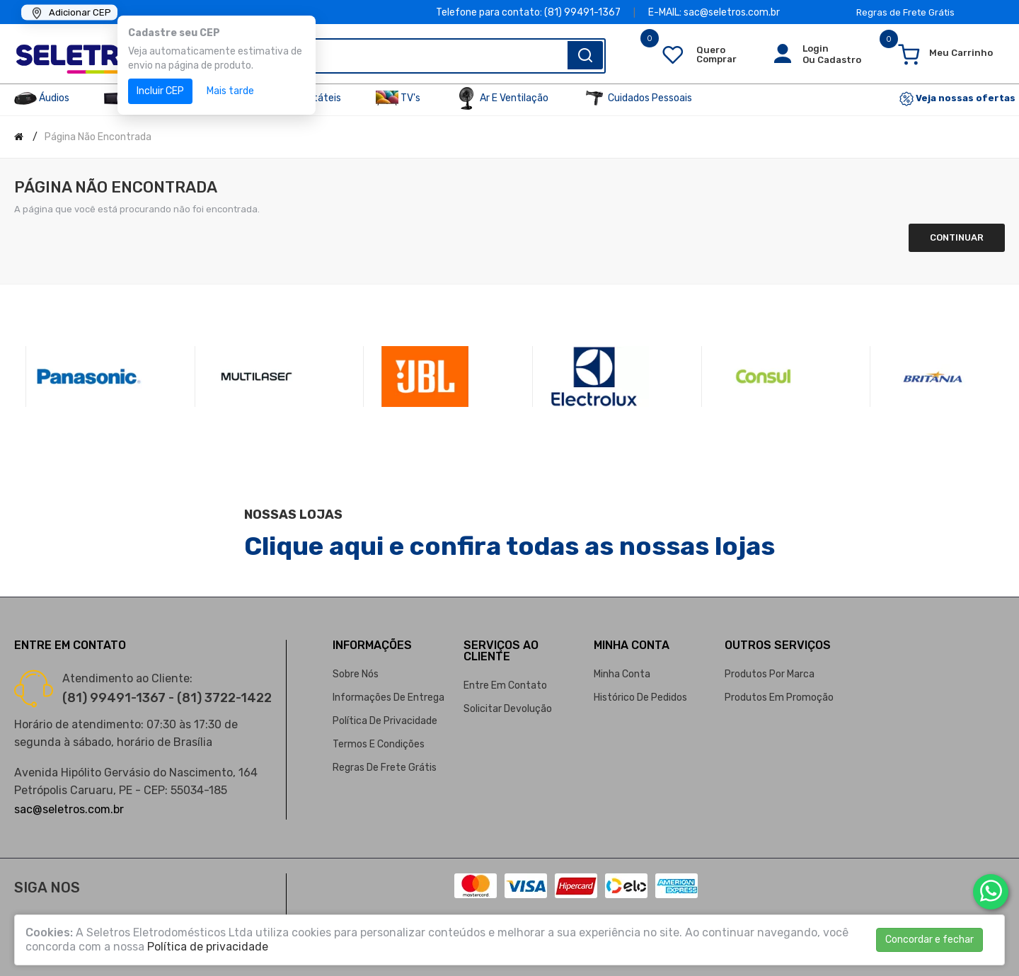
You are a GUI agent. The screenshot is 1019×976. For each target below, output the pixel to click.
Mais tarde (230, 91)
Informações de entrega (388, 697)
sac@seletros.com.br (69, 809)
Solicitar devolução (508, 709)
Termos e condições (379, 744)
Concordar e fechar (929, 940)
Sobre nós (356, 674)
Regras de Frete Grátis (905, 12)
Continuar (957, 237)
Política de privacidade (385, 721)
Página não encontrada (98, 137)
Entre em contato (505, 685)
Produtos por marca (769, 674)
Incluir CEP (160, 91)
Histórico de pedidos (640, 697)
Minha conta (622, 674)
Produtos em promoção (779, 697)
